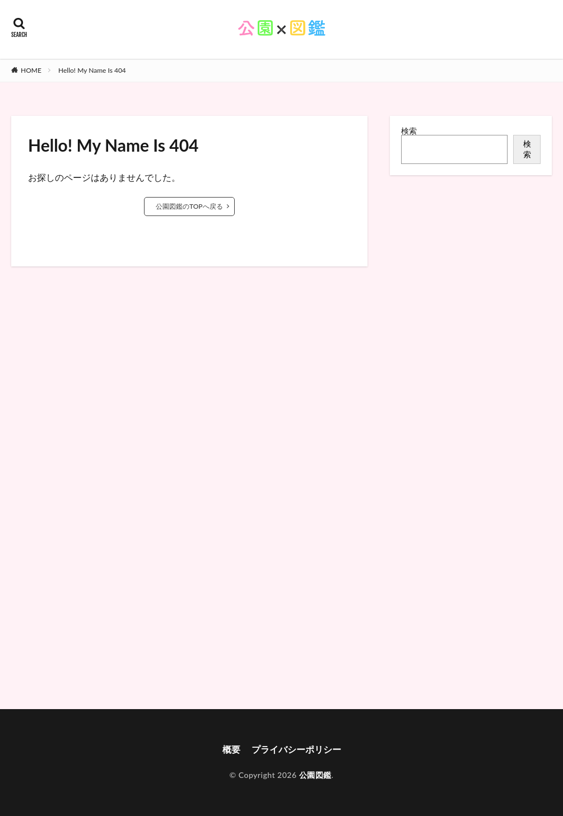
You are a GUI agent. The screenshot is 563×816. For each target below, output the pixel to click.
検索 (409, 130)
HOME (31, 70)
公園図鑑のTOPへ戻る (189, 206)
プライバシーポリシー (296, 749)
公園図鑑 (315, 775)
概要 (231, 749)
